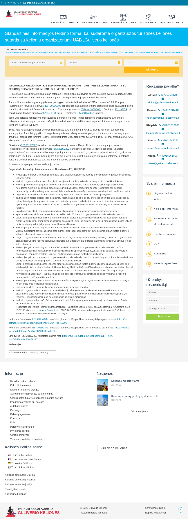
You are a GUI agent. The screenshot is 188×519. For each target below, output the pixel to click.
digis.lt (161, 507)
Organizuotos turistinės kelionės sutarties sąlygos (36, 397)
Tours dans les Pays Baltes (24, 459)
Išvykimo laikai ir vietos (22, 381)
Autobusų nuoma (19, 405)
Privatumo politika (19, 430)
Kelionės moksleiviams (125, 380)
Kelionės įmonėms (171, 19)
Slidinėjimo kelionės (15, 493)
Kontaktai (15, 418)
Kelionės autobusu (63, 19)
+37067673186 (169, 125)
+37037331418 (168, 110)
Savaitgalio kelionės (15, 489)
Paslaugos (15, 410)
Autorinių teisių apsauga (94, 512)
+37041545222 (168, 140)
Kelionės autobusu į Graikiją (20, 474)
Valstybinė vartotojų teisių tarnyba (28, 438)
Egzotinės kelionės (123, 19)
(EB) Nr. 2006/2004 (91, 109)
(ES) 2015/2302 (52, 105)
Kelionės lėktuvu (93, 19)
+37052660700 (168, 94)
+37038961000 (167, 155)
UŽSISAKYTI (163, 316)
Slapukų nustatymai (155, 512)
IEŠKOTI (152, 69)
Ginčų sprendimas (20, 434)
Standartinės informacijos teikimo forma (31, 393)
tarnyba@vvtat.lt (47, 310)
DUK (156, 243)
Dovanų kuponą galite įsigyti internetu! (135, 396)
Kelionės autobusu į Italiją (18, 484)
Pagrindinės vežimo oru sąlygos (27, 401)
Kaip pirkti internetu (166, 208)
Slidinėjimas (148, 19)
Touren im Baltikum (20, 463)
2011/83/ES (121, 109)
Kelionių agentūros (165, 263)
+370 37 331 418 (11, 2)
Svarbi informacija (165, 234)
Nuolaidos (160, 253)
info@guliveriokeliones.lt (39, 2)
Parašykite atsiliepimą (22, 426)
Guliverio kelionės (17, 49)
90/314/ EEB (49, 112)
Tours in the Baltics (20, 454)
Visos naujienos (139, 411)
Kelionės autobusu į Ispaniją (20, 479)
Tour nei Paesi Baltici (21, 467)
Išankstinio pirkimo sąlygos (24, 389)
